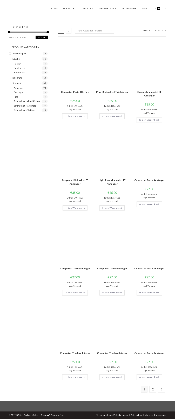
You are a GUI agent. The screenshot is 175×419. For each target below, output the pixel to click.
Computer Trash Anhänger (149, 180)
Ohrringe (18, 92)
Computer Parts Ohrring (75, 91)
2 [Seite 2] (153, 389)
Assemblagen (19, 53)
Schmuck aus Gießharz (25, 105)
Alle (164, 30)
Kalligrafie (17, 77)
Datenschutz (136, 415)
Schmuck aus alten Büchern (27, 101)
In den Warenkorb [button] (75, 116)
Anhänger (18, 88)
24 (159, 30)
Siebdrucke (19, 72)
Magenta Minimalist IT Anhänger (75, 182)
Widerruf (149, 415)
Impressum (161, 415)
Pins (16, 96)
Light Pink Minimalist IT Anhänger (112, 182)
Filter (42, 37)
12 (154, 30)
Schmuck (16, 83)
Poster (17, 63)
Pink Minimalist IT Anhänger (112, 91)
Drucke (16, 58)
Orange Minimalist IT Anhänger (149, 93)
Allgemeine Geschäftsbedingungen (112, 415)
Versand (77, 109)
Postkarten (19, 68)
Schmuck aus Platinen (24, 110)
